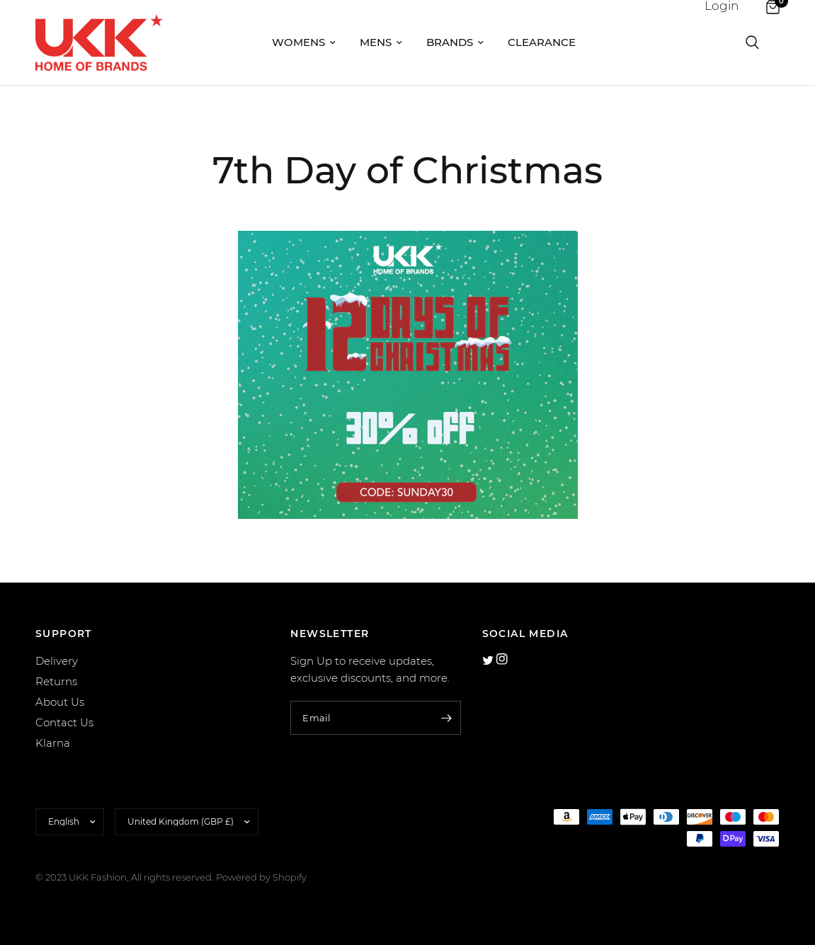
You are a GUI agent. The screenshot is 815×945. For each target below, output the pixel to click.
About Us (59, 702)
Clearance (542, 42)
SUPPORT (63, 633)
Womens (304, 42)
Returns (56, 681)
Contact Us (64, 722)
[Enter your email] (447, 718)
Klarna (52, 743)
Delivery (56, 661)
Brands (455, 42)
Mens (381, 42)
